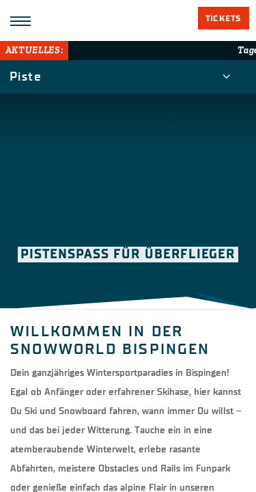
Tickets (223, 18)
